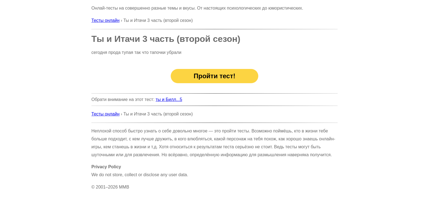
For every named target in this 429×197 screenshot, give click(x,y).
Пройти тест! (214, 76)
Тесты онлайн (105, 20)
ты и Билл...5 (169, 99)
